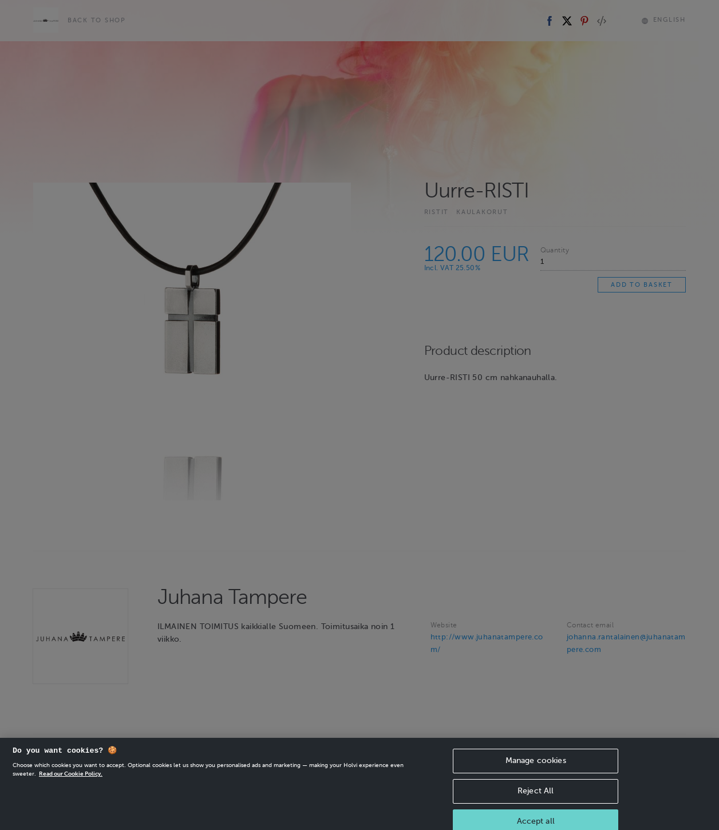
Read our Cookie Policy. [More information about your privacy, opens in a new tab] (70, 784)
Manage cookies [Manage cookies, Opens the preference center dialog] (535, 770)
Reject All (535, 801)
